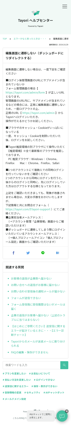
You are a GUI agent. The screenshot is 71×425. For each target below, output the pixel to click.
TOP (5, 38)
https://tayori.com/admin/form (25, 92)
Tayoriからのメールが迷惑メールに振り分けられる (38, 343)
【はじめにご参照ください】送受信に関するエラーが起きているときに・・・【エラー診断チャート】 (38, 330)
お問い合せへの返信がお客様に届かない (35, 285)
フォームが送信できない (26, 298)
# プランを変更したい (14, 373)
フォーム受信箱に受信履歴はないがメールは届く (38, 306)
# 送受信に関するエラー (15, 386)
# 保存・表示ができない (44, 386)
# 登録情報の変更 (12, 392)
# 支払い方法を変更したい (17, 379)
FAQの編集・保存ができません (29, 352)
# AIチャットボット (54, 392)
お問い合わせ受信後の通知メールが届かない (38, 291)
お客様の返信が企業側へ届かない (31, 278)
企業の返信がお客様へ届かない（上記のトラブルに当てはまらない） (38, 317)
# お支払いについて (39, 373)
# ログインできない (44, 379)
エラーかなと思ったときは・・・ (30, 38)
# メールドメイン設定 (14, 399)
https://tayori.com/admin (38, 113)
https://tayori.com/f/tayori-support (28, 209)
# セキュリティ (32, 392)
